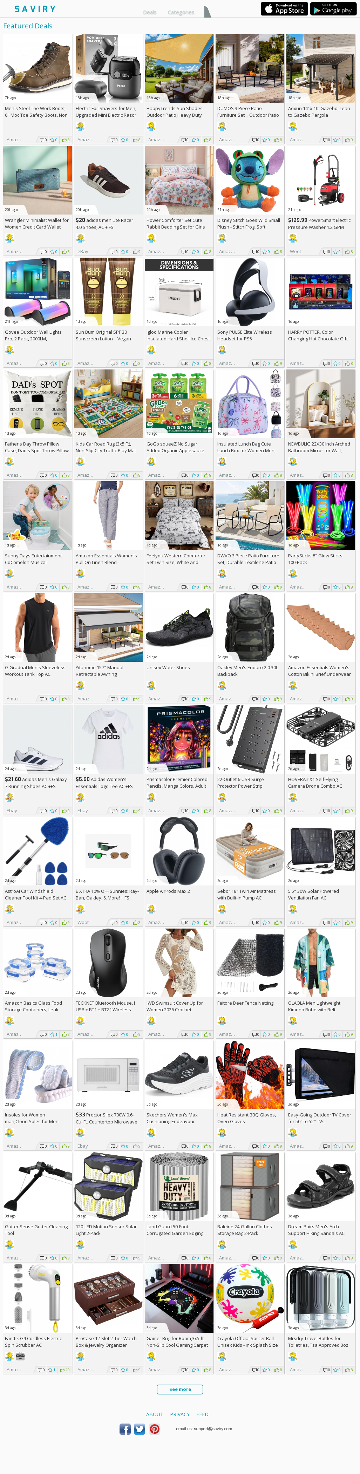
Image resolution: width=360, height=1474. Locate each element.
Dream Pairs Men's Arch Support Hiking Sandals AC (316, 1229)
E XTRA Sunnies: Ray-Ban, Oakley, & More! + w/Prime (107, 898)
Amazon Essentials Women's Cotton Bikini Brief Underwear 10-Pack (319, 674)
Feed (202, 1414)
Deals (150, 11)
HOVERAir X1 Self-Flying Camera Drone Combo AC (315, 782)
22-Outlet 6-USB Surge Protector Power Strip (240, 782)
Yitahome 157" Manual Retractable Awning (99, 670)
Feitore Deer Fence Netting (245, 1003)
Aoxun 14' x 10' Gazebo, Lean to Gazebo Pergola (319, 111)
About (154, 1414)
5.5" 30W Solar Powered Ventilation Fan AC (313, 894)
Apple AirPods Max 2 (168, 891)
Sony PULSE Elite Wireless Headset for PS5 (244, 335)
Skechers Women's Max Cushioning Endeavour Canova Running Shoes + (176, 1121)
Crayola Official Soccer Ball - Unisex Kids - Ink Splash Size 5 (247, 1345)
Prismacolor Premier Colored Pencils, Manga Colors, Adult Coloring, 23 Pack (177, 786)
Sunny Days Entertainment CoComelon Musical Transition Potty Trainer (33, 562)
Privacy (180, 1414)
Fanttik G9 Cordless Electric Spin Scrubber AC (33, 1341)
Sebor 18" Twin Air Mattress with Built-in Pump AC (246, 894)
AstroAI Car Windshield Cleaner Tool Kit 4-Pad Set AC (35, 894)
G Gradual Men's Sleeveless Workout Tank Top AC (35, 670)
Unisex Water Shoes (168, 667)
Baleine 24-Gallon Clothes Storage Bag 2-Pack (244, 1229)
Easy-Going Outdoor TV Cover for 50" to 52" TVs (319, 1118)
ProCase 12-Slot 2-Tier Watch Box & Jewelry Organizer (106, 1341)
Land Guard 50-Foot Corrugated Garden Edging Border (175, 1233)
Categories (181, 11)
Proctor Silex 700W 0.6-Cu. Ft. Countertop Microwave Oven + (106, 1122)
